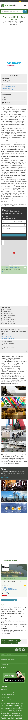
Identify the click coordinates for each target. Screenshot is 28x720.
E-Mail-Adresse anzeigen (8, 86)
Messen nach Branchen (7, 654)
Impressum (4, 689)
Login (2, 1)
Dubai (15, 643)
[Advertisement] (14, 40)
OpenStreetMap (18, 265)
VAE (17, 640)
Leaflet (11, 265)
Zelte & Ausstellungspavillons (10, 590)
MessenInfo (8, 5)
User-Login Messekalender (7, 694)
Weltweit (10, 640)
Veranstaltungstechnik (8, 588)
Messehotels (4, 667)
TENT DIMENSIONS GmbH (11, 582)
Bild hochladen (5, 477)
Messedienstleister (5, 664)
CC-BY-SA (25, 265)
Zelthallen (4, 591)
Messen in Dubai (6, 272)
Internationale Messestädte (8, 662)
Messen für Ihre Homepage (8, 692)
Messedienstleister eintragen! (9, 600)
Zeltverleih (5, 592)
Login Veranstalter (5, 697)
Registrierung (7, 1)
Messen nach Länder (6, 656)
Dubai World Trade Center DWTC (11, 267)
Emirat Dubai (6, 643)
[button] (14, 252)
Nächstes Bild (26, 571)
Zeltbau (4, 587)
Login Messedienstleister (7, 700)
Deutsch (24, 1)
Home (3, 640)
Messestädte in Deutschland (8, 659)
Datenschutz (4, 686)
